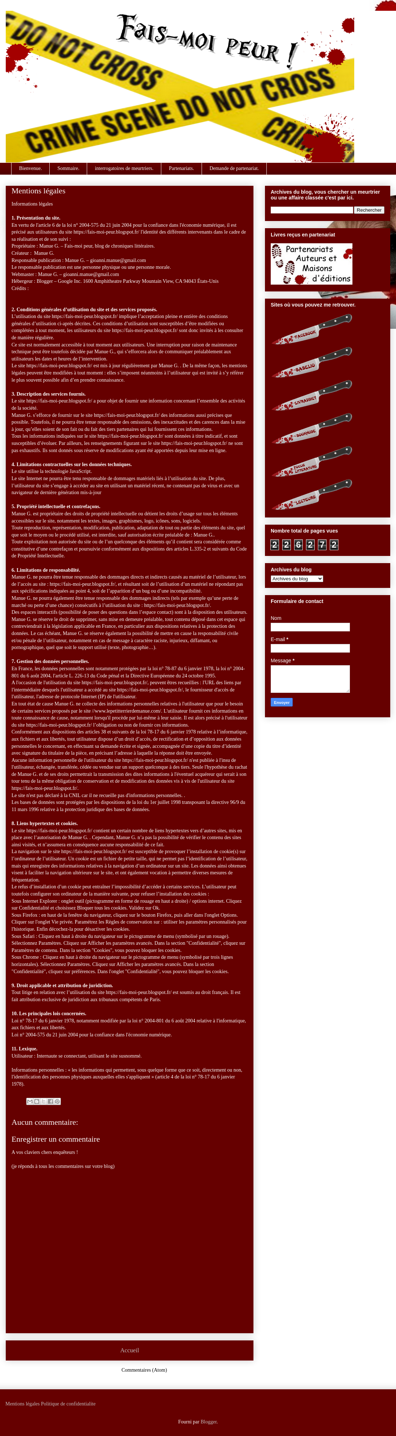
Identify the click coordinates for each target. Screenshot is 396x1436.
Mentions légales (22, 1404)
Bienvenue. (30, 168)
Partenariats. (181, 168)
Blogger (208, 1422)
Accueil (129, 1350)
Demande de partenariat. (234, 168)
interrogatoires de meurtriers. (124, 168)
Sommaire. (68, 168)
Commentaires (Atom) (144, 1370)
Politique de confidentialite (68, 1404)
